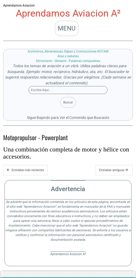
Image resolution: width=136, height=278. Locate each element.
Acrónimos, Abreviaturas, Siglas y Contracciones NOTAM (68, 51)
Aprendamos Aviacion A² (68, 13)
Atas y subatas (68, 56)
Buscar (68, 102)
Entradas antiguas (113, 170)
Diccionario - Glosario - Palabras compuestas (68, 61)
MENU (67, 28)
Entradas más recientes (25, 170)
